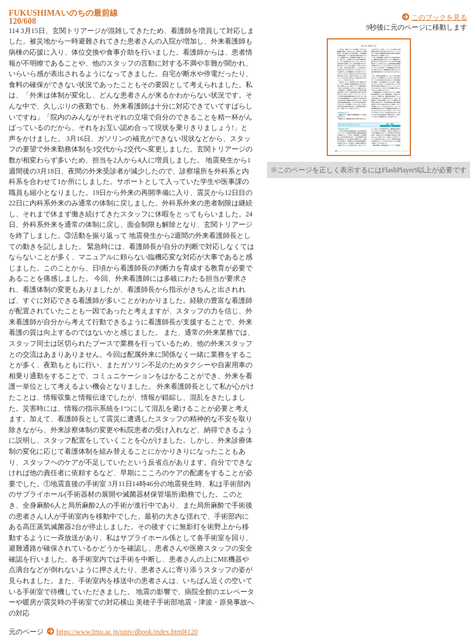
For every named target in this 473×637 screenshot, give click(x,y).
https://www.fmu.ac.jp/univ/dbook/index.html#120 (127, 632)
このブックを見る (439, 17)
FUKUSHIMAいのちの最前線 (63, 12)
